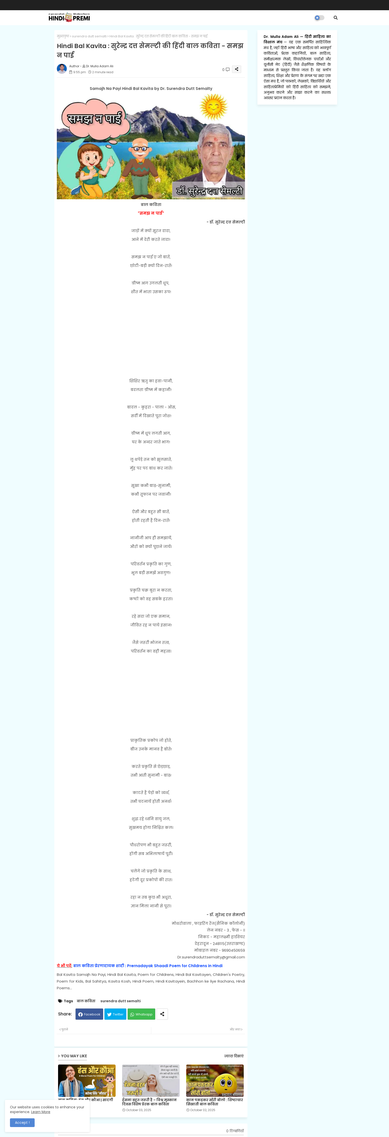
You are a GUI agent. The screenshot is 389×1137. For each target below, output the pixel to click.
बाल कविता (86, 1001)
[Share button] (162, 1014)
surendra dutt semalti (89, 36)
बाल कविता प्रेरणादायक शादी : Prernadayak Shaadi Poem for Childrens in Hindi (148, 965)
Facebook (92, 1014)
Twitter (118, 1014)
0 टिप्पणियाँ (235, 1131)
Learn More (40, 1111)
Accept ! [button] (22, 1122)
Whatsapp (144, 1014)
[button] (336, 18)
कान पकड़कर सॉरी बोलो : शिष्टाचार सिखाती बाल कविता (214, 1102)
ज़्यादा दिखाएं (234, 1056)
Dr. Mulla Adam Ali (282, 36)
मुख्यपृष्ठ (63, 36)
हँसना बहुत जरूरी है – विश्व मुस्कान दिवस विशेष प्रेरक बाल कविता (149, 1102)
